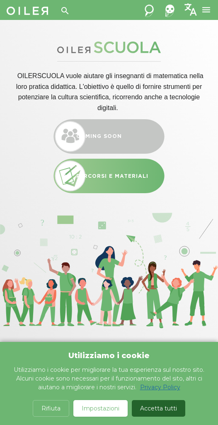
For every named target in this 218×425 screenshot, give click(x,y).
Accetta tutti (158, 408)
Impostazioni (100, 408)
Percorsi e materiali (109, 176)
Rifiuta (51, 408)
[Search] (65, 11)
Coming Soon (109, 136)
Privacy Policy (160, 387)
